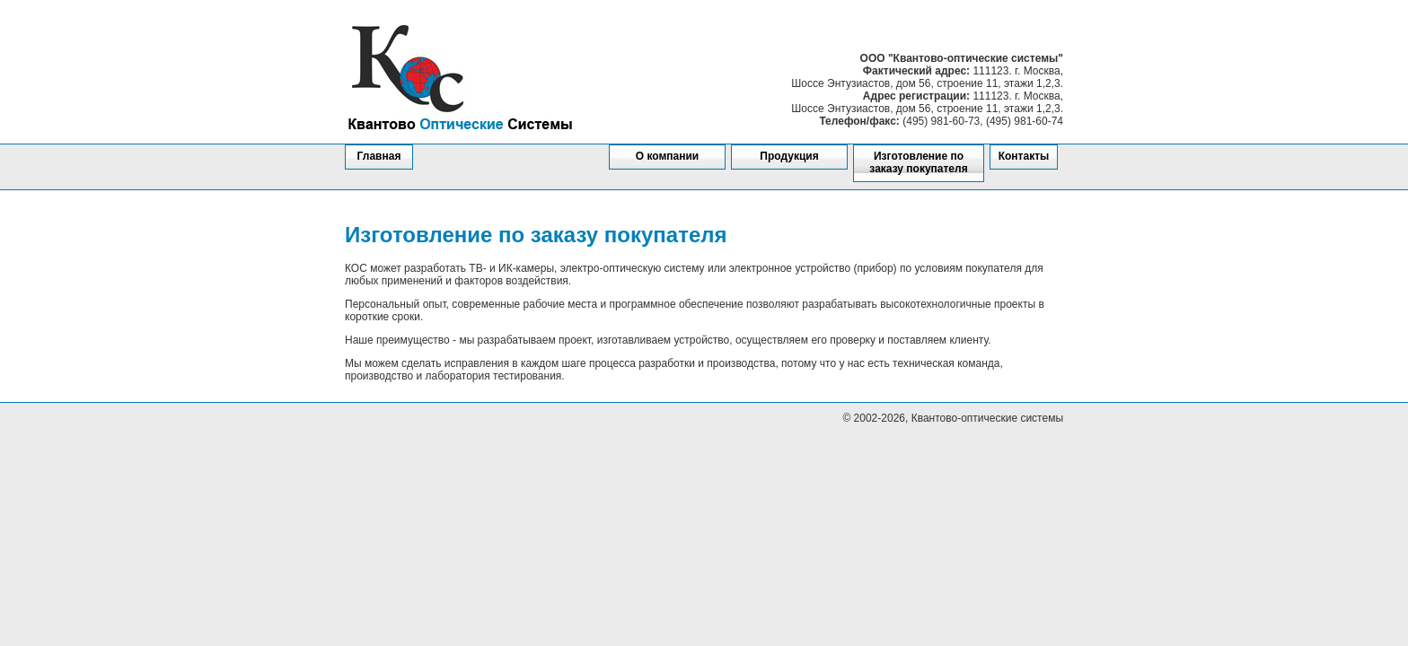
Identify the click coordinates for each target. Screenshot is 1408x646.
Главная (379, 156)
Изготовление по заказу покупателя (918, 162)
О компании (668, 156)
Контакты (1024, 156)
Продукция (789, 156)
